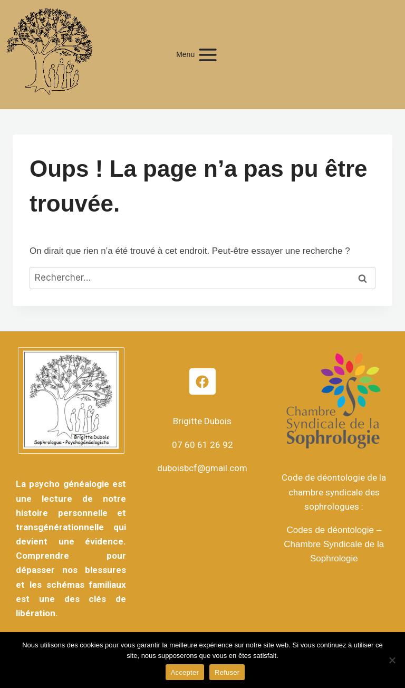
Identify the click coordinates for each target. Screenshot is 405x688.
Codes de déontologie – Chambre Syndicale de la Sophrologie (334, 544)
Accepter (185, 672)
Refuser (227, 672)
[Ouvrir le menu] (202, 54)
